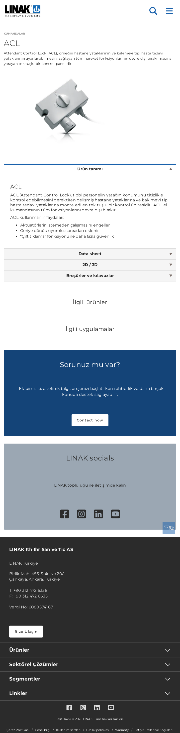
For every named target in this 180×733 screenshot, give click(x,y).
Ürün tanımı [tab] (90, 169)
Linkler (18, 693)
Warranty (122, 730)
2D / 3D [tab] (90, 264)
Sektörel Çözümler (33, 664)
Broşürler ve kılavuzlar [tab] (90, 275)
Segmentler (24, 679)
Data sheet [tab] (90, 253)
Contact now (90, 420)
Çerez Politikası (17, 730)
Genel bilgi (42, 730)
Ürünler (19, 650)
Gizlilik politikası (97, 730)
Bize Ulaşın (26, 631)
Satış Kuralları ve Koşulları (154, 730)
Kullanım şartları (68, 730)
